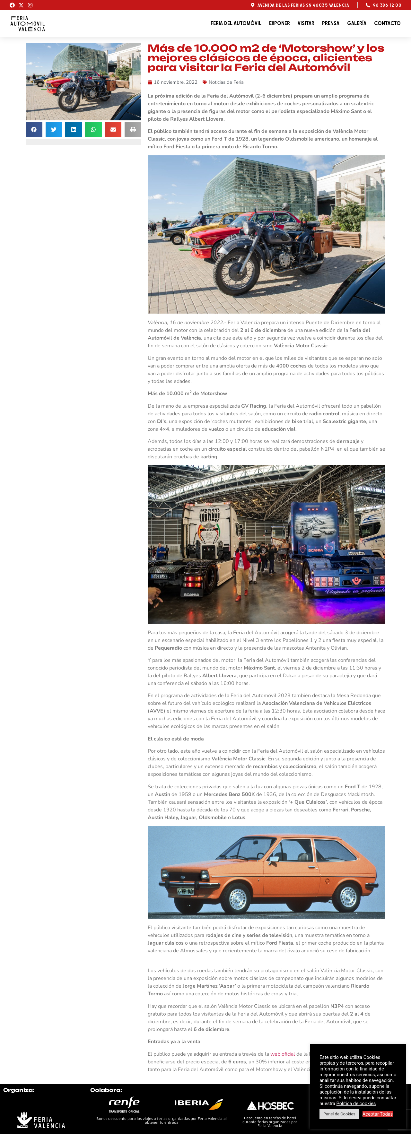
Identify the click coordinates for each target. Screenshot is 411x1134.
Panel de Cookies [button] (339, 1114)
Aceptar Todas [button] (378, 1114)
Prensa (330, 23)
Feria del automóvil (236, 23)
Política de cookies (356, 1103)
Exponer (279, 23)
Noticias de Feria (226, 82)
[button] (34, 129)
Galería (356, 23)
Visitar (306, 23)
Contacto (387, 23)
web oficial (282, 1054)
